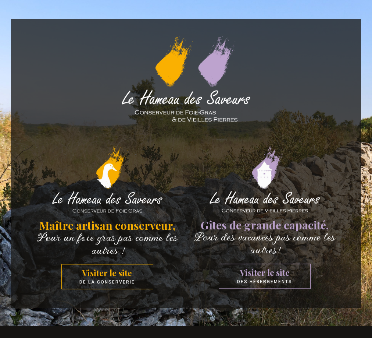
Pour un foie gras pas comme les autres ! (107, 249)
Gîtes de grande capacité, (265, 230)
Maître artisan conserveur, (107, 231)
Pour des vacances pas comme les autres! (264, 249)
